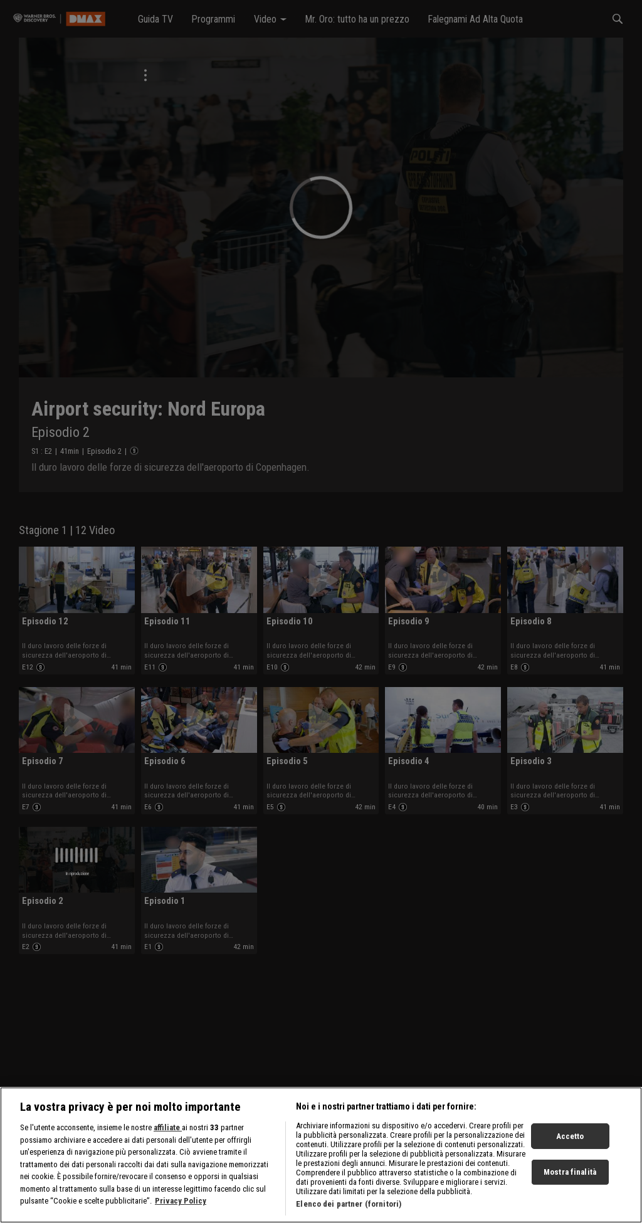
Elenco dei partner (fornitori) (348, 1215)
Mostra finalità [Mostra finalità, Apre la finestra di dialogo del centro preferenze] (570, 1183)
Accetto (570, 1147)
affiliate (168, 1138)
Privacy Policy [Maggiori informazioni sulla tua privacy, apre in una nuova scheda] (180, 1212)
